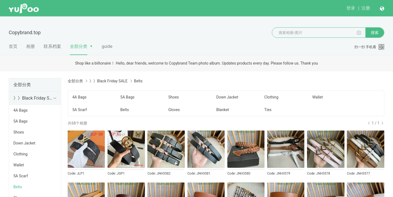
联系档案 (52, 46)
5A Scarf (20, 176)
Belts (17, 187)
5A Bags (20, 121)
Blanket (222, 110)
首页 (13, 46)
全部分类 (78, 46)
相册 (30, 46)
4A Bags (20, 110)
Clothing (20, 154)
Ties (267, 110)
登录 (350, 8)
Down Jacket (24, 143)
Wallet (18, 165)
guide (107, 46)
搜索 (375, 32)
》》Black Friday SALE (33, 98)
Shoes (18, 132)
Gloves (174, 110)
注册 (365, 8)
